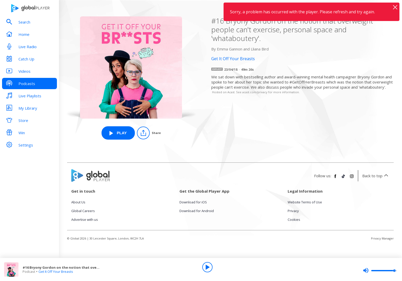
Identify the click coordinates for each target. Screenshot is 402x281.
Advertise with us (84, 219)
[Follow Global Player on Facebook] (335, 178)
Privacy (293, 211)
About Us (78, 202)
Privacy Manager (382, 238)
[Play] (207, 267)
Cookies (294, 219)
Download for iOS (193, 202)
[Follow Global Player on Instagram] (351, 178)
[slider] (380, 270)
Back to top (376, 176)
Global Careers (83, 211)
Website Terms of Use (305, 202)
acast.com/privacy (254, 92)
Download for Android (196, 211)
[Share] (149, 133)
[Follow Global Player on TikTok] (343, 178)
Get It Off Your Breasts (55, 271)
